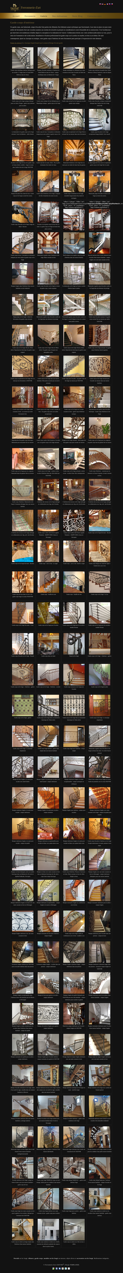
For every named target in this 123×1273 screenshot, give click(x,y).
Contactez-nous (95, 16)
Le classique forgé (28, 43)
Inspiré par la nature (41, 43)
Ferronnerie (30, 16)
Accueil (16, 16)
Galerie (43, 16)
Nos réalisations (59, 16)
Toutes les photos (15, 43)
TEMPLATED (74, 1265)
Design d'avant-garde (56, 43)
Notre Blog (77, 16)
